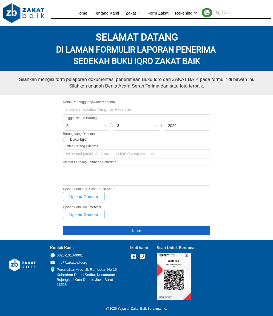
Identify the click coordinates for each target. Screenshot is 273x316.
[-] (133, 256)
